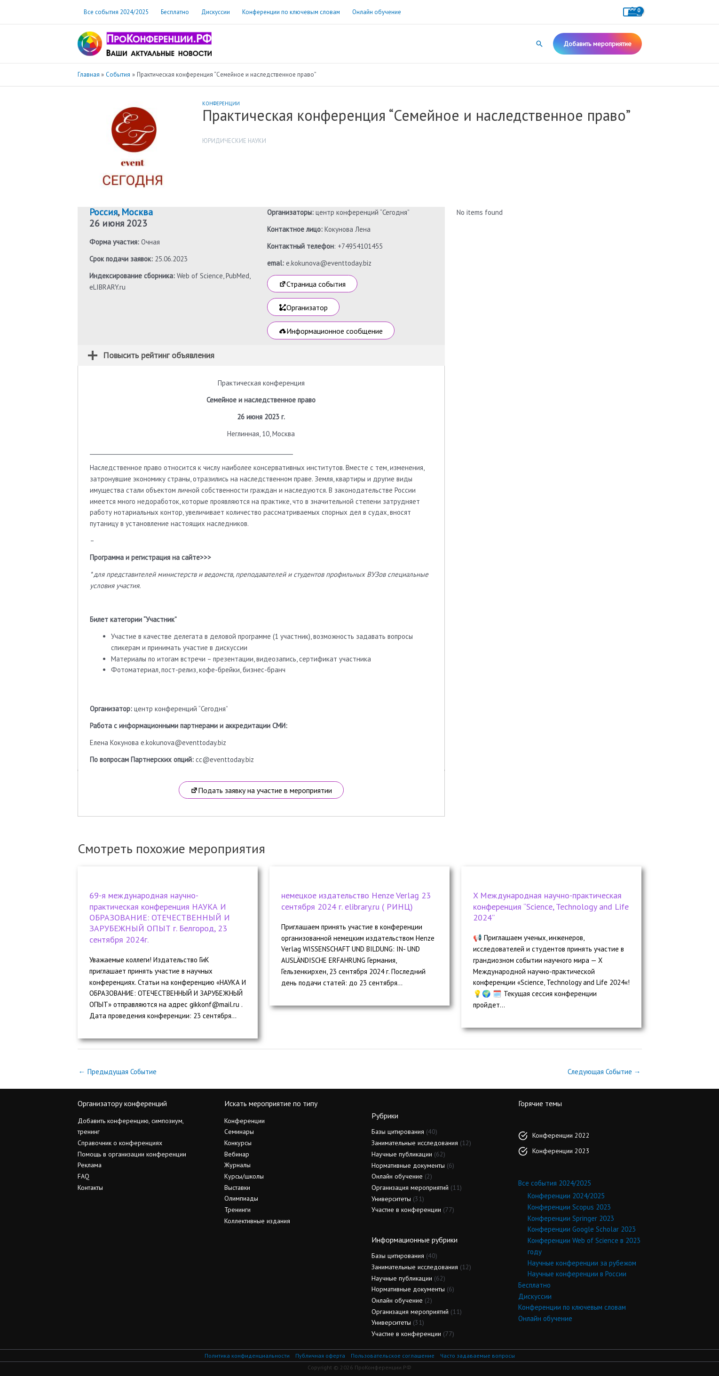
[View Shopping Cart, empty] (632, 12)
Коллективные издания (257, 1221)
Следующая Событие (604, 1071)
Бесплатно (175, 12)
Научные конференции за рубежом (582, 1262)
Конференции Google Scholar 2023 (582, 1229)
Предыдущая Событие (118, 1071)
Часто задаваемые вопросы (477, 1355)
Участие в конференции (406, 1209)
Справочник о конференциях (120, 1143)
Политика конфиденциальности (247, 1355)
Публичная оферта (320, 1355)
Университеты (391, 1199)
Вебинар (236, 1154)
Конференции (221, 103)
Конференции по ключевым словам (291, 12)
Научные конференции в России (577, 1273)
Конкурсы (238, 1143)
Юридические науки (234, 141)
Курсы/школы (244, 1176)
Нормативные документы (408, 1165)
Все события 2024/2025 (116, 12)
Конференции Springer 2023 (571, 1218)
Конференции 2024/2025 (566, 1195)
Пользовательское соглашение (393, 1355)
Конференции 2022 (561, 1135)
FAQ (83, 1176)
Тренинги (237, 1209)
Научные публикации (401, 1154)
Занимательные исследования (414, 1143)
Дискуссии (215, 12)
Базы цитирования (397, 1131)
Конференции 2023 (561, 1151)
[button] (539, 43)
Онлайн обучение (376, 12)
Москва (137, 212)
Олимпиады (241, 1198)
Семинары (239, 1131)
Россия (103, 212)
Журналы (237, 1165)
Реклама (90, 1165)
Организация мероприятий (410, 1187)
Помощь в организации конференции (132, 1154)
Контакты (90, 1187)
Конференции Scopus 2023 (569, 1207)
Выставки (237, 1187)
